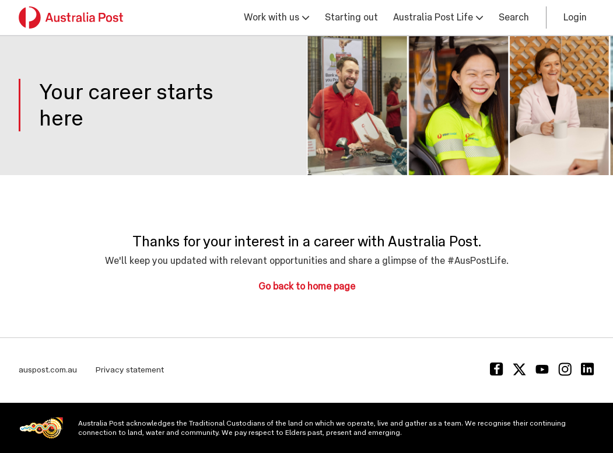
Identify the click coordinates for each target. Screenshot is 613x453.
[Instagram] (565, 369)
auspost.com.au (48, 369)
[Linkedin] (587, 369)
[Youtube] (542, 369)
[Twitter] (519, 369)
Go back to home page (306, 286)
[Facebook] (496, 369)
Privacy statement (130, 369)
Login (575, 17)
